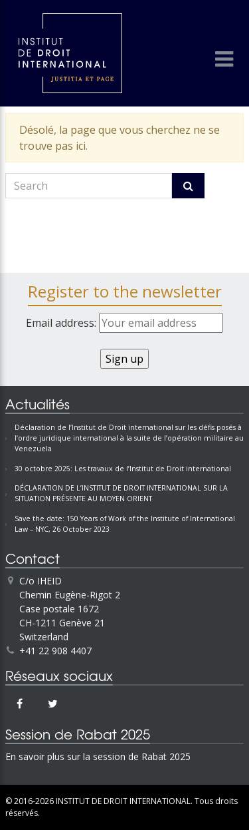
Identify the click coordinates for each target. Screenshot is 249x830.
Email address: (124, 323)
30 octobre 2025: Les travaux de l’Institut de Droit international (123, 468)
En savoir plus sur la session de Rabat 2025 (98, 756)
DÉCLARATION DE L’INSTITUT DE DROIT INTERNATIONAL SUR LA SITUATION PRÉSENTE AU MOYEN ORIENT (121, 493)
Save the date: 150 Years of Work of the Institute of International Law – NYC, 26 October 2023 (125, 524)
